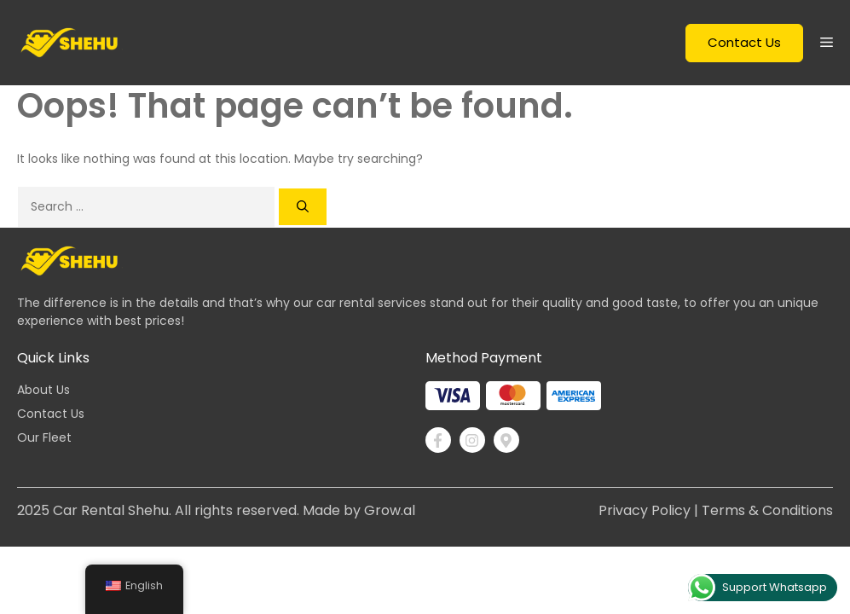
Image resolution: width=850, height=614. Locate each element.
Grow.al (389, 510)
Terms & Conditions (767, 510)
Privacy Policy (644, 510)
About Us (43, 389)
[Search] (303, 206)
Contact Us (744, 42)
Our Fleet (44, 437)
